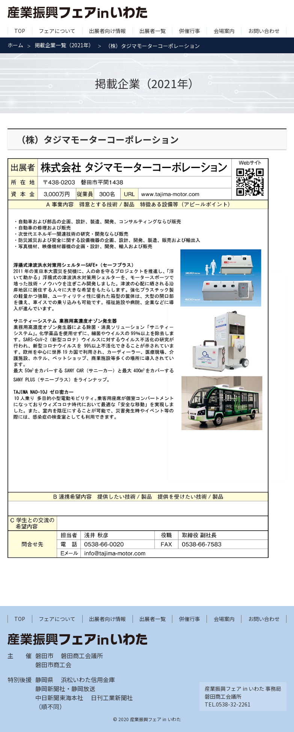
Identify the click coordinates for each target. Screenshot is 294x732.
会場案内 (224, 30)
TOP (19, 30)
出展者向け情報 (107, 30)
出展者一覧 (152, 30)
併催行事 (189, 30)
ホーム (15, 45)
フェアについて (57, 30)
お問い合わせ (264, 30)
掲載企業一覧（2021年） (64, 45)
